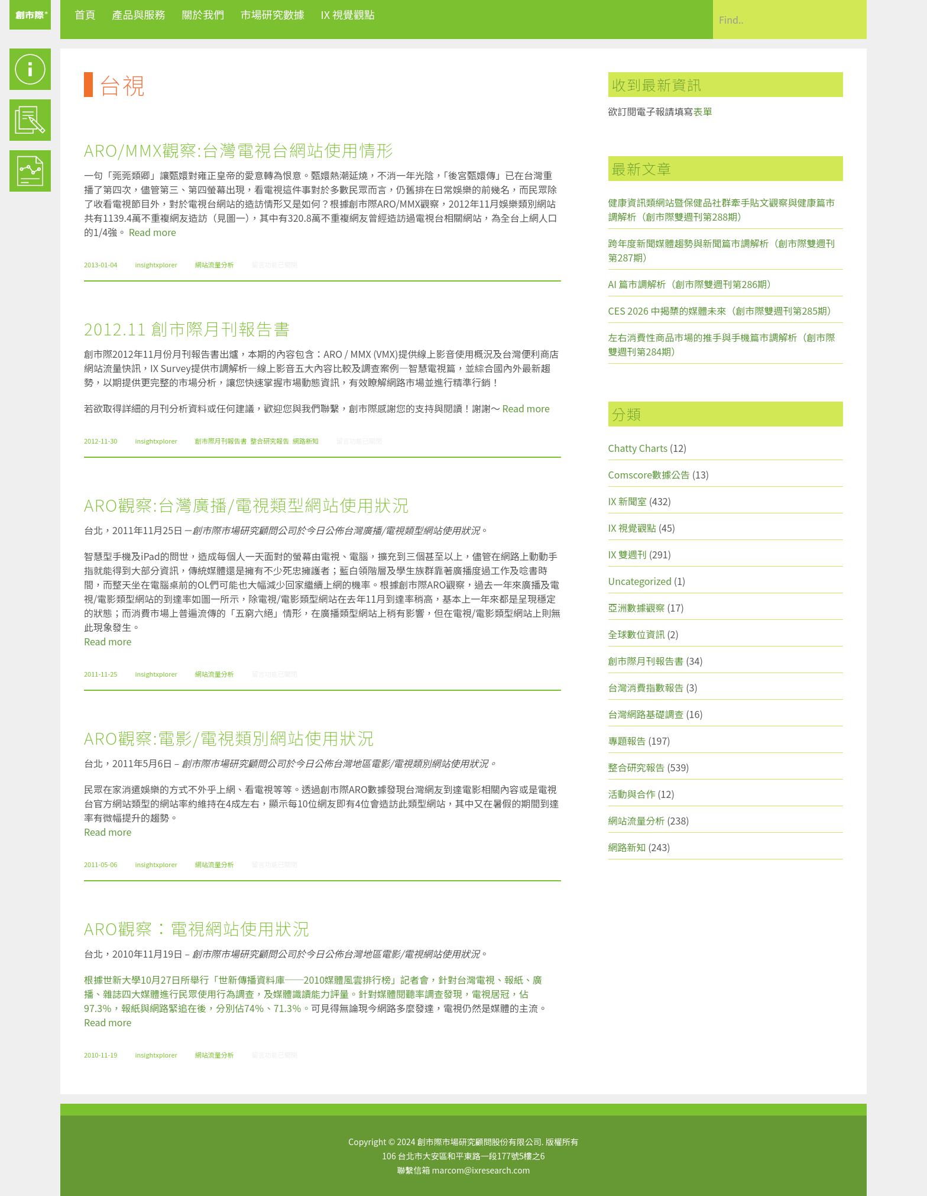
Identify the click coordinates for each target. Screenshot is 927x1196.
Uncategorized (640, 581)
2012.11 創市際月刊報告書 (187, 328)
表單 (702, 111)
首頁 (85, 14)
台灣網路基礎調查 (646, 714)
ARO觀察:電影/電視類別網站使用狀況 (229, 737)
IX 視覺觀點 (347, 14)
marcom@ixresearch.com (481, 1170)
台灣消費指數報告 (646, 687)
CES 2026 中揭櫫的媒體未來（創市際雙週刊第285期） (722, 310)
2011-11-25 (100, 673)
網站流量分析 (214, 264)
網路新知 (306, 440)
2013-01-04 (100, 264)
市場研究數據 (272, 14)
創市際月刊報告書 (221, 440)
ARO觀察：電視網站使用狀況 (197, 928)
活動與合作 (632, 794)
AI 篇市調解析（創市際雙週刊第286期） (692, 284)
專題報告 (627, 740)
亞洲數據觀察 (636, 607)
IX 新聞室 (627, 501)
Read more (152, 232)
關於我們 (202, 14)
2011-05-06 (100, 864)
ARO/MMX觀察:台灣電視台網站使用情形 (239, 149)
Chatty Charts (638, 448)
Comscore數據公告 (649, 474)
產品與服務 (139, 14)
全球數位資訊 (636, 634)
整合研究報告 (269, 440)
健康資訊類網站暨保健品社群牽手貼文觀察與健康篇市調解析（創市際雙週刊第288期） (721, 209)
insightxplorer (156, 264)
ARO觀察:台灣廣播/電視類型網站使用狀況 (247, 504)
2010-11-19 (100, 1054)
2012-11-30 (100, 440)
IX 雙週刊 (627, 554)
